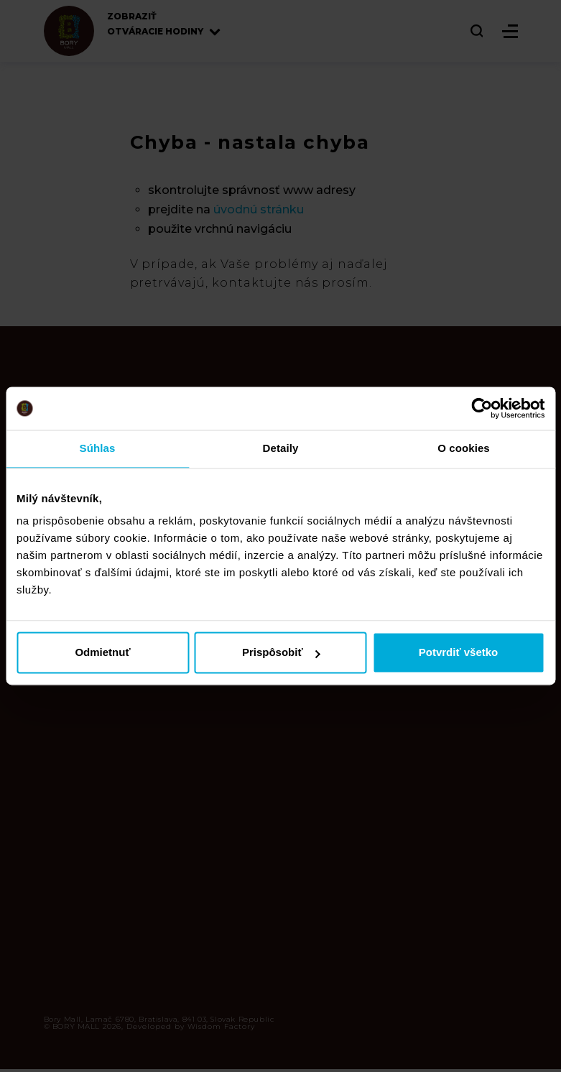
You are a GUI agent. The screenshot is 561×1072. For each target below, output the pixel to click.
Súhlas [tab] (98, 448)
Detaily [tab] (281, 448)
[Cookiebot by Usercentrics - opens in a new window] (481, 408)
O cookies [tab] (463, 448)
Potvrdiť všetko (459, 653)
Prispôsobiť (281, 653)
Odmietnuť (102, 653)
